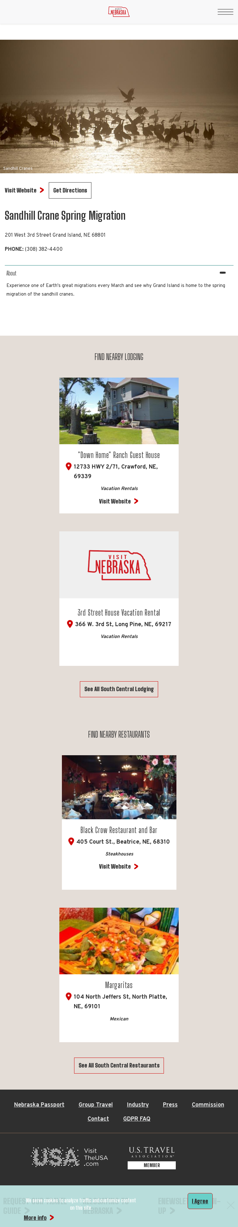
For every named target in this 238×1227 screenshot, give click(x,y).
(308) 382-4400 (44, 249)
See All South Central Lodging (119, 688)
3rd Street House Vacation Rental (119, 612)
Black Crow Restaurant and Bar (119, 830)
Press (170, 1105)
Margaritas (119, 985)
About (11, 273)
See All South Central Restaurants (119, 1065)
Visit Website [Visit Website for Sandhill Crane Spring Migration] (21, 190)
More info (35, 1217)
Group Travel (96, 1105)
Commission (208, 1105)
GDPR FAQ (136, 1119)
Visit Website (115, 501)
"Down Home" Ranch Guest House (119, 455)
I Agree (200, 1201)
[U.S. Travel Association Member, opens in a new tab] (152, 1159)
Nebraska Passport (39, 1105)
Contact (98, 1119)
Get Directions (70, 190)
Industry (138, 1105)
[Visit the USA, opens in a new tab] (69, 1159)
